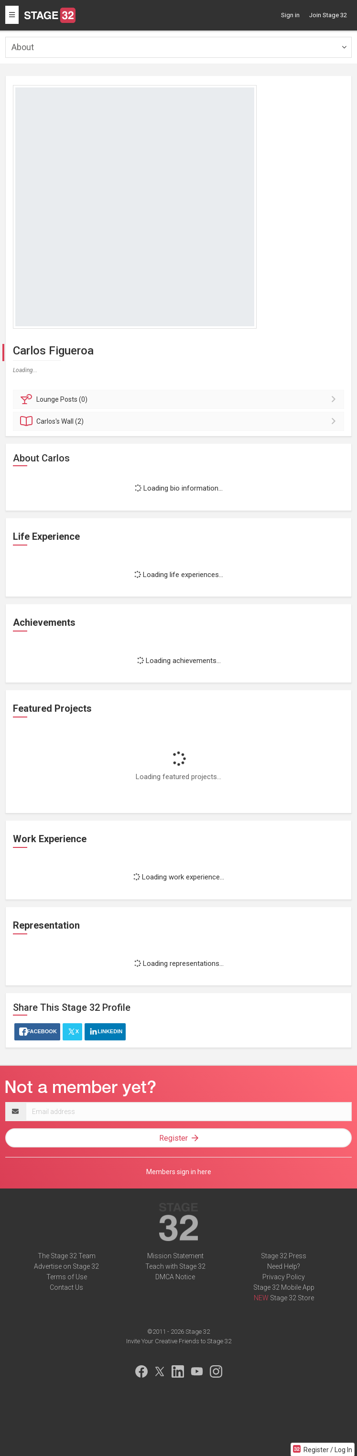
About (22, 47)
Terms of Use (66, 1277)
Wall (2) (180, 421)
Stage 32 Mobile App (283, 1287)
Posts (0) (180, 399)
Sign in (290, 15)
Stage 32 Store (292, 1298)
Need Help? (283, 1266)
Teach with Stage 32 (175, 1266)
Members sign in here (178, 1172)
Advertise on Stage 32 (66, 1266)
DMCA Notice (175, 1277)
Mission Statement (175, 1256)
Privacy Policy (283, 1277)
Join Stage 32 (328, 15)
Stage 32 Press (283, 1256)
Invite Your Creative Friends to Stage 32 (178, 1341)
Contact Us (66, 1287)
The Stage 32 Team (67, 1256)
